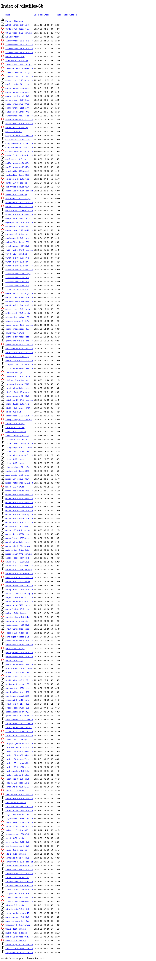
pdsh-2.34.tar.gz (15, 648)
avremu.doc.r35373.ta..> (19, 100)
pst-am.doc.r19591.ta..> (19, 688)
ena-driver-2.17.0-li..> (19, 230)
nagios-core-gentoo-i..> (19, 557)
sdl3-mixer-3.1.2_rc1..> (19, 794)
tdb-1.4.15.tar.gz (15, 853)
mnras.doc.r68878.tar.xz (19, 534)
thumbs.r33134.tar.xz (17, 877)
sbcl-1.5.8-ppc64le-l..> (19, 782)
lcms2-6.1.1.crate (15, 431)
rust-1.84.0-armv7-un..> (19, 759)
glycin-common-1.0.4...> (19, 321)
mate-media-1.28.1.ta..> (19, 475)
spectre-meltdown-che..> (19, 822)
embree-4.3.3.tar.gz (16, 226)
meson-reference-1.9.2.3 (19, 482)
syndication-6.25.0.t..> (19, 842)
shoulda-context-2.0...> (19, 806)
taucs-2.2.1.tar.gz (16, 850)
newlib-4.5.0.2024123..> (19, 577)
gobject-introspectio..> (19, 336)
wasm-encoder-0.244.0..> (19, 917)
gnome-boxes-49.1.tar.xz (19, 325)
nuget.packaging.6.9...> (19, 601)
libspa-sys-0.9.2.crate (18, 447)
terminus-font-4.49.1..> (19, 857)
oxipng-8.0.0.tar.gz (16, 632)
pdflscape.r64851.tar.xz (19, 644)
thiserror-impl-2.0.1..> (19, 869)
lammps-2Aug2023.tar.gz (18, 419)
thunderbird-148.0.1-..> (19, 885)
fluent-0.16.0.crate (16, 289)
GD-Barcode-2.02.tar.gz (18, 32)
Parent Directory (15, 21)
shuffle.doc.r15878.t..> (19, 810)
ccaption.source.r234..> (19, 135)
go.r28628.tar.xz (15, 332)
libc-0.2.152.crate (16, 439)
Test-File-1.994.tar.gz (18, 64)
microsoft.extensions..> (19, 506)
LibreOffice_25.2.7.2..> (19, 44)
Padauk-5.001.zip (15, 56)
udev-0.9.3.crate (15, 905)
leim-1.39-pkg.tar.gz (17, 435)
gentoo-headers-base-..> (19, 301)
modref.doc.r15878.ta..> (19, 538)
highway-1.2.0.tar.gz (17, 356)
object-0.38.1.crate (16, 613)
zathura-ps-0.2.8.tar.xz (19, 944)
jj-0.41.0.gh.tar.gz (16, 380)
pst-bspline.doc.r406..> (19, 692)
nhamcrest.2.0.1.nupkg (17, 581)
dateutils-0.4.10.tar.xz (19, 190)
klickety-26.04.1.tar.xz (19, 400)
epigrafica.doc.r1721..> (19, 242)
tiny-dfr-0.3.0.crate (17, 893)
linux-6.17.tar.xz (15, 463)
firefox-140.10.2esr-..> (19, 269)
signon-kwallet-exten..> (19, 818)
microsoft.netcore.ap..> (19, 514)
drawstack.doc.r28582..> (19, 214)
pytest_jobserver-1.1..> (19, 707)
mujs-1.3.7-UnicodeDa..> (19, 550)
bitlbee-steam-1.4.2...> (19, 119)
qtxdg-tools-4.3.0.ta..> (19, 715)
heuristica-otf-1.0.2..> (19, 352)
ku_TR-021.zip (13, 411)
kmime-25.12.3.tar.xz (17, 403)
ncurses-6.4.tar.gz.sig (18, 569)
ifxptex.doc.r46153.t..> (19, 364)
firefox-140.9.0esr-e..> (19, 257)
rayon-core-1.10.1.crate (19, 723)
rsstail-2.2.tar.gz (16, 739)
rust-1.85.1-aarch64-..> (19, 763)
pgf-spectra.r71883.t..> (19, 652)
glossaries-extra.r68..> (19, 317)
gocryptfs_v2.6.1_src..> (19, 340)
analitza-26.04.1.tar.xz (19, 84)
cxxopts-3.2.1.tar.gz (17, 178)
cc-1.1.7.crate (13, 131)
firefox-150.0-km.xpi (17, 285)
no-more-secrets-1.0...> (19, 585)
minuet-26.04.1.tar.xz (17, 530)
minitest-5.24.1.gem (16, 526)
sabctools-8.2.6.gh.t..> (19, 778)
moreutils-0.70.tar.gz (17, 546)
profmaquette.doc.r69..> (19, 684)
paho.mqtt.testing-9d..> (19, 636)
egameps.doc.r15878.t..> (19, 222)
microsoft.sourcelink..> (19, 518)
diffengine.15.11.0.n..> (19, 202)
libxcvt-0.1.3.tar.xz (17, 451)
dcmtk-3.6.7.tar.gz (16, 194)
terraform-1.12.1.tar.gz (19, 861)
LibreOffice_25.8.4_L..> (19, 48)
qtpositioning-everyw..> (19, 711)
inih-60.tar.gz (13, 372)
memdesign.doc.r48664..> (19, 478)
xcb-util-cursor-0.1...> (19, 936)
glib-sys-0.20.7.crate (17, 313)
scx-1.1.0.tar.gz (15, 790)
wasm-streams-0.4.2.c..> (19, 921)
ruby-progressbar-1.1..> (19, 743)
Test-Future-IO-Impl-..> (19, 68)
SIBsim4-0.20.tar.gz (16, 60)
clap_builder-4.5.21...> (19, 143)
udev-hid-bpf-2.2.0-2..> (19, 909)
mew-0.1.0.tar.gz (15, 486)
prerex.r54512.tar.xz (17, 672)
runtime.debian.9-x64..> (19, 747)
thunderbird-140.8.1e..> (19, 881)
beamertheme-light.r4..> (19, 107)
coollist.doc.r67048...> (19, 167)
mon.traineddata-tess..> (19, 542)
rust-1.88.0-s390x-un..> (19, 767)
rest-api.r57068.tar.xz (18, 727)
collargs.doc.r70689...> (19, 163)
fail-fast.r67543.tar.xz (19, 250)
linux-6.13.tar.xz (15, 459)
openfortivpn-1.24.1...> (19, 617)
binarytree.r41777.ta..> (19, 115)
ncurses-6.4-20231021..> (19, 561)
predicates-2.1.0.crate (18, 668)
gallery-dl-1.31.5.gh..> (19, 293)
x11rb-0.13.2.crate (16, 932)
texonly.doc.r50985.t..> (19, 865)
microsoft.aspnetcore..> (19, 494)
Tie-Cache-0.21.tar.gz (17, 72)
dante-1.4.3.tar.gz (16, 182)
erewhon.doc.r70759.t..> (19, 246)
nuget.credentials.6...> (19, 597)
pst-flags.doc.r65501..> (19, 696)
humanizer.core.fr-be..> (19, 360)
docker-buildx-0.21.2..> (19, 206)
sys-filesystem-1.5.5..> (19, 846)
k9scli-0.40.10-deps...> (19, 392)
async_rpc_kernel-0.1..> (19, 96)
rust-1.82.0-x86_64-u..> (19, 755)
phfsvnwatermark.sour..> (19, 656)
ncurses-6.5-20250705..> (19, 573)
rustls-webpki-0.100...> (19, 775)
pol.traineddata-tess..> (19, 664)
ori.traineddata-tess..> (19, 628)
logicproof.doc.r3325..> (19, 471)
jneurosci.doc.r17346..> (19, 384)
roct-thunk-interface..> (19, 735)
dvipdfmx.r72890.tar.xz (18, 218)
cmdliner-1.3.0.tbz (16, 159)
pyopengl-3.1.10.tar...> (19, 700)
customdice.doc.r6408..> (19, 175)
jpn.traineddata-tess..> (19, 388)
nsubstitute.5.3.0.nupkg (19, 593)
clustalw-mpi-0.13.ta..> (19, 151)
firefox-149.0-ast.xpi (17, 273)
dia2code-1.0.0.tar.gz (17, 198)
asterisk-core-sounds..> (19, 88)
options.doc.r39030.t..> (19, 625)
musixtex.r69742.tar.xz (18, 553)
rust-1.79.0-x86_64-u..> (19, 751)
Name (7, 14)
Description (70, 14)
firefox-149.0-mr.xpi (17, 277)
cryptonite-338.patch (17, 171)
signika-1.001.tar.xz (17, 814)
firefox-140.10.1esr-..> (19, 261)
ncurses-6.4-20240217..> (19, 565)
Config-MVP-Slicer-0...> (19, 28)
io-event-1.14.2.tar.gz (18, 376)
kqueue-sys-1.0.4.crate (18, 407)
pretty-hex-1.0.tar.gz (17, 676)
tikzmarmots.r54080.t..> (19, 889)
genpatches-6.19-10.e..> (19, 297)
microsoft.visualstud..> (19, 522)
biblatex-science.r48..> (19, 111)
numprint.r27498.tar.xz (18, 605)
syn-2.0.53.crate (15, 838)
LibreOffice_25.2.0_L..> (19, 40)
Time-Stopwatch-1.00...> (19, 76)
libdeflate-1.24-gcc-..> (19, 443)
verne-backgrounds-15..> (19, 913)
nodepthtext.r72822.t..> (19, 589)
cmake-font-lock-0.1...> (19, 155)
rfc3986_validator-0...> (19, 731)
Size (59, 14)
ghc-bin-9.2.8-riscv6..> (19, 305)
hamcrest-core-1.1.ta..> (19, 344)
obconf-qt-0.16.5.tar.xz (19, 609)
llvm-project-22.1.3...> (19, 467)
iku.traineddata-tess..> (19, 368)
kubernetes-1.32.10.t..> (19, 415)
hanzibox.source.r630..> (19, 348)
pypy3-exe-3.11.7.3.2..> (19, 703)
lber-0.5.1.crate (15, 427)
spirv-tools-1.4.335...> (19, 830)
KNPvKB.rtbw (12, 36)
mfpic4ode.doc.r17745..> (19, 490)
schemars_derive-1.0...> (19, 786)
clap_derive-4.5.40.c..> (19, 147)
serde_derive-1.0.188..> (19, 798)
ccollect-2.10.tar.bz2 (17, 139)
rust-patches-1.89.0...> (19, 771)
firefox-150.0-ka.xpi (17, 281)
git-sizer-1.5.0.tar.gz (18, 309)
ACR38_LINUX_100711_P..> (19, 25)
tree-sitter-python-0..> (19, 901)
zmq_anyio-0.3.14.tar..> (19, 952)
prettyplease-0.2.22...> (19, 680)
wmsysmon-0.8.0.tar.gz (17, 925)
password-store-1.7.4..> (19, 640)
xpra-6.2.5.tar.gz (15, 940)
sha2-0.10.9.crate (15, 802)
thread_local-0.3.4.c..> (19, 873)
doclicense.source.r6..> (19, 210)
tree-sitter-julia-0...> (19, 897)
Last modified (41, 14)
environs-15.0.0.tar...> (19, 238)
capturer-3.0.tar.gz (16, 127)
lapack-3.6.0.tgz (15, 423)
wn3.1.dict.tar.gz (15, 928)
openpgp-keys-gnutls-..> (19, 621)
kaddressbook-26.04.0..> (19, 396)
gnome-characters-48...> (19, 328)
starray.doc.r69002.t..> (19, 834)
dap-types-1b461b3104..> (19, 186)
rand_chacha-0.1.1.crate (19, 719)
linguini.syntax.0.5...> (19, 455)
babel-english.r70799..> (19, 103)
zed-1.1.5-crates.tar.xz (19, 948)
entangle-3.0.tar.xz (16, 234)
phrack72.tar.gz (14, 660)
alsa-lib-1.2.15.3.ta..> (19, 80)
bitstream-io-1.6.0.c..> (19, 123)
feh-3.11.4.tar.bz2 (16, 253)
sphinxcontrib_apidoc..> (19, 826)
